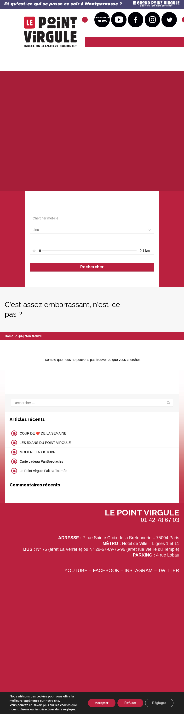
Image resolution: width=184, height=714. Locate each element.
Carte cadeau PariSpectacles (41, 461)
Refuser (130, 703)
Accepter (101, 703)
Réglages (159, 703)
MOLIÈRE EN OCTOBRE (39, 452)
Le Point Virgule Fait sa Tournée (43, 471)
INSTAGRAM (139, 570)
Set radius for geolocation (49, 242)
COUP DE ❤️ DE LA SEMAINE (43, 433)
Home (9, 336)
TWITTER (168, 570)
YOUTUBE (76, 570)
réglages (69, 709)
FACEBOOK (106, 570)
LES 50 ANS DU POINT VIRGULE (45, 443)
